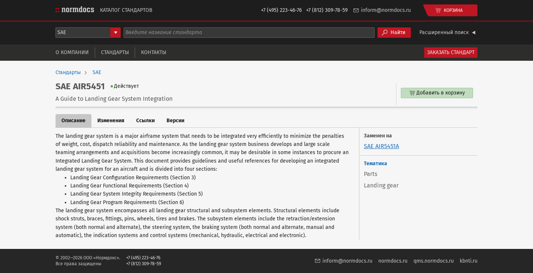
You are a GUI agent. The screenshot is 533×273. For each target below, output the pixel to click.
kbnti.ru (468, 261)
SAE (97, 73)
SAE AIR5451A (381, 146)
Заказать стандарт (451, 52)
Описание (73, 120)
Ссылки (145, 120)
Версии (175, 120)
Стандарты (115, 52)
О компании (72, 52)
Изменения (110, 120)
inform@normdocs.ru (386, 10)
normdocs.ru (393, 261)
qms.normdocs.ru (433, 261)
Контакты (153, 52)
